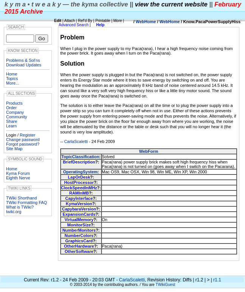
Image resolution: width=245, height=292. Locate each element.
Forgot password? (22, 144)
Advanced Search (74, 25)
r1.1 (217, 280)
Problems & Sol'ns (23, 60)
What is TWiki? (20, 207)
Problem (72, 37)
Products (14, 103)
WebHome (146, 21)
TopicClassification (80, 156)
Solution (72, 63)
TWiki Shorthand (21, 198)
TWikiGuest (165, 285)
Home (11, 74)
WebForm (148, 151)
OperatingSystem (80, 172)
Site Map (14, 148)
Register (27, 135)
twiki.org (13, 211)
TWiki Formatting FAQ (26, 202)
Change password (23, 139)
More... (12, 83)
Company (15, 112)
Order (11, 107)
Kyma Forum (18, 173)
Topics (12, 78)
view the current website (171, 4)
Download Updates (23, 65)
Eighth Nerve (18, 178)
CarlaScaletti (75, 141)
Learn (11, 126)
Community (16, 117)
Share (11, 121)
